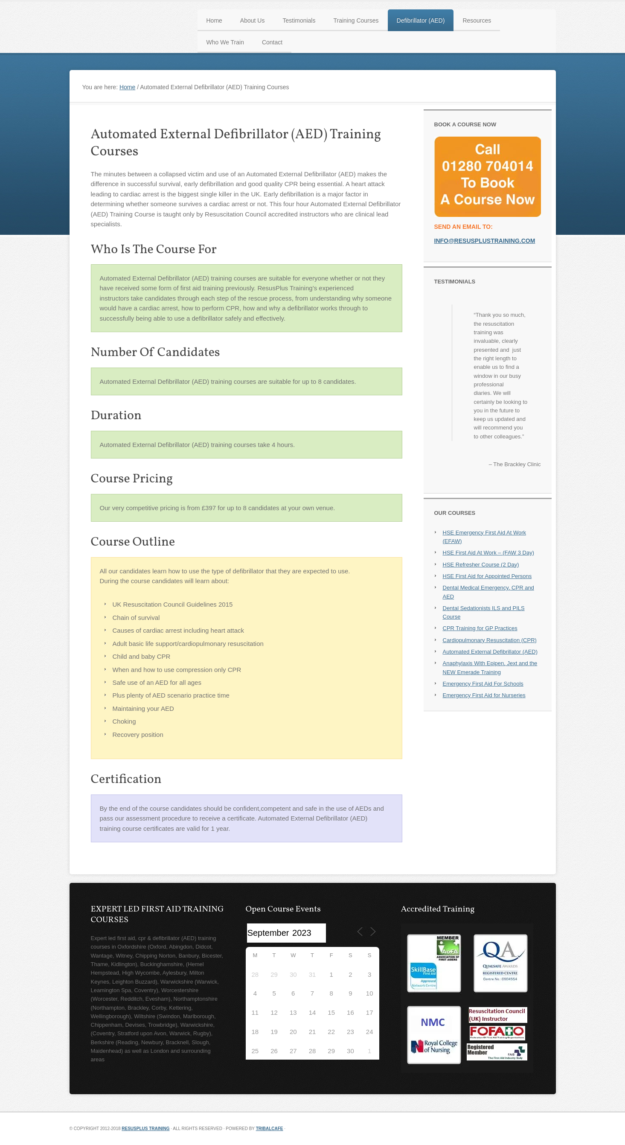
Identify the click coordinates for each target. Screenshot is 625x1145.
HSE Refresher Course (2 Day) (481, 564)
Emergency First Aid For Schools (483, 684)
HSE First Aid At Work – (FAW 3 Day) (489, 552)
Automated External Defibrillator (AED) (490, 651)
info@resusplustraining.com (484, 240)
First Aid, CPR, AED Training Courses (76, 4)
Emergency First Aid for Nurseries (484, 695)
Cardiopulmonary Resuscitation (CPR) (490, 640)
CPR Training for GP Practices (480, 628)
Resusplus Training (145, 1128)
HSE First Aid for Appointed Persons (487, 576)
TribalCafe (269, 1128)
